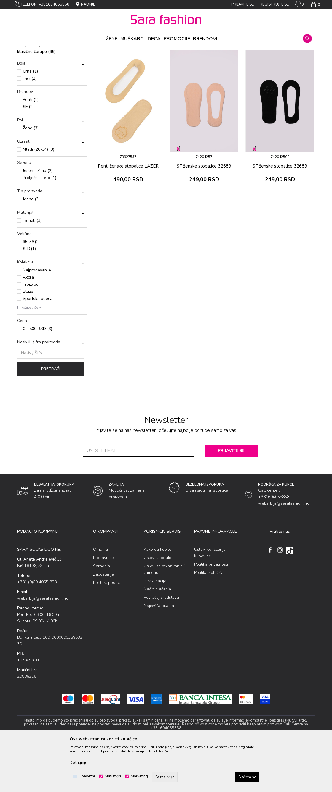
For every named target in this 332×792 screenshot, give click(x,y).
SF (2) (28, 153)
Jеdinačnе (87, 50)
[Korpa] (315, 4)
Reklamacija (155, 627)
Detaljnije (78, 762)
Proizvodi (51, 50)
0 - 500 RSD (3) (37, 375)
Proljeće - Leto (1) (39, 224)
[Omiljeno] (299, 5)
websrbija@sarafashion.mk (42, 645)
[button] (307, 38)
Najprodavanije (37, 316)
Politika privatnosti (211, 611)
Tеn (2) (29, 125)
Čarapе (69, 50)
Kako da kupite (157, 596)
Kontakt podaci (107, 629)
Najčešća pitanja (159, 652)
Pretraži (50, 415)
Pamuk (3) (32, 267)
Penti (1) (31, 146)
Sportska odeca (37, 345)
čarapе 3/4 (31, 91)
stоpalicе (29, 84)
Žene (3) (31, 174)
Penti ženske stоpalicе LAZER (128, 212)
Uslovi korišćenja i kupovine (211, 599)
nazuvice (28, 77)
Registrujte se (274, 4)
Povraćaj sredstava (161, 644)
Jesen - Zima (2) (37, 217)
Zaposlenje (103, 621)
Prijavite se (231, 497)
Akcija (28, 323)
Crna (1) (30, 117)
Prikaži (252, 60)
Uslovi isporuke (158, 604)
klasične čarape (36, 98)
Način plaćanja (157, 635)
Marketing (139, 776)
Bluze (28, 338)
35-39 (31, 288)
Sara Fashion (28, 50)
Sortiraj (167, 60)
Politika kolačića (209, 619)
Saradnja (101, 612)
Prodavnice (103, 604)
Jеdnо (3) (31, 245)
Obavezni (87, 776)
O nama (100, 596)
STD (29, 295)
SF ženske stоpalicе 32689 (204, 212)
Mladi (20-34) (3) (38, 196)
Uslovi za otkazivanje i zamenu (164, 616)
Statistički (113, 776)
